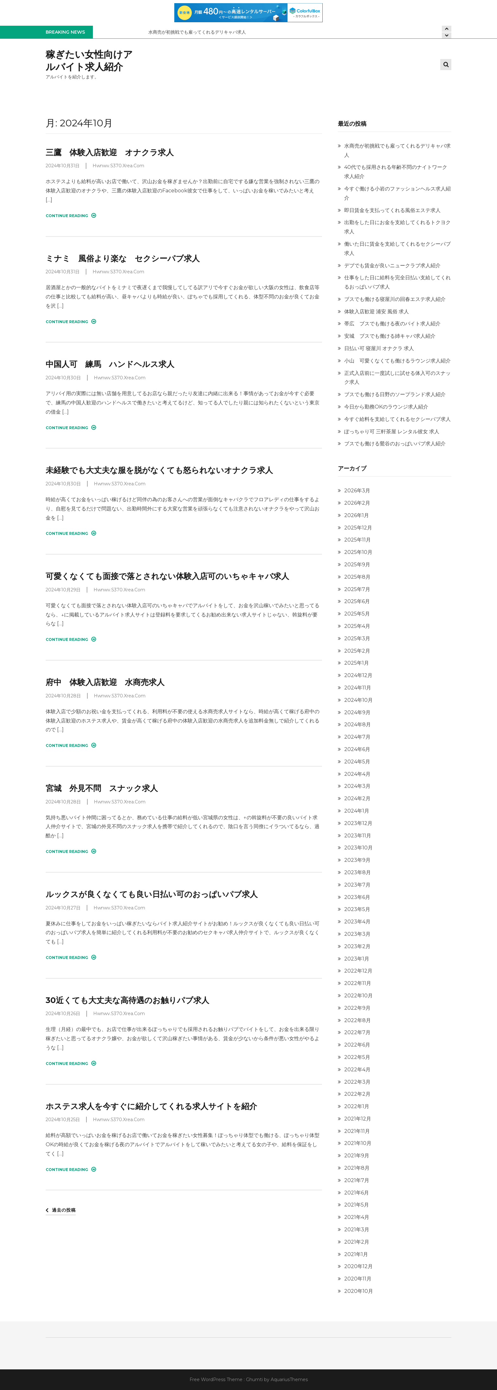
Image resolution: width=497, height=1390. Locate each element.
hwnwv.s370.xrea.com (118, 166)
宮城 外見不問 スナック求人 (102, 788)
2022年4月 (357, 1070)
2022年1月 (356, 1106)
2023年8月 (357, 872)
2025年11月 (357, 540)
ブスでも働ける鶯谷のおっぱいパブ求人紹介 (395, 444)
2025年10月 (358, 552)
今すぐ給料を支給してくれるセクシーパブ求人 (397, 419)
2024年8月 (357, 725)
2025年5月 (357, 614)
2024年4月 (357, 774)
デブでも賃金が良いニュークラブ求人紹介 (392, 266)
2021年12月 (357, 1119)
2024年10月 (358, 700)
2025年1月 (356, 663)
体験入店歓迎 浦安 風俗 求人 (376, 312)
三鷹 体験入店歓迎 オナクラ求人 (110, 152)
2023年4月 (357, 922)
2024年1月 (356, 811)
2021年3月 (356, 1230)
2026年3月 (357, 491)
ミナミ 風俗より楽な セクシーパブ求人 (123, 258)
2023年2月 (357, 946)
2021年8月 (357, 1168)
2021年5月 (356, 1205)
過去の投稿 (64, 1210)
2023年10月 (358, 848)
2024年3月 (357, 786)
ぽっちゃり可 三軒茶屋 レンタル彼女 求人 (391, 432)
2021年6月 (356, 1193)
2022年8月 (357, 1020)
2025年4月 (357, 626)
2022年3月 (357, 1082)
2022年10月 (358, 996)
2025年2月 (357, 651)
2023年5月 (357, 909)
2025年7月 (357, 589)
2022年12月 (358, 971)
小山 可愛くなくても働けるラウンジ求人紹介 (397, 361)
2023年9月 (357, 860)
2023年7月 (357, 885)
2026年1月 (356, 515)
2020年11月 (357, 1279)
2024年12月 (358, 675)
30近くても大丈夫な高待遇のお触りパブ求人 (127, 1000)
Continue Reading (71, 215)
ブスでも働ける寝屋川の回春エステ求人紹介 (395, 299)
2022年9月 (357, 1008)
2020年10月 (358, 1291)
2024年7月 (357, 737)
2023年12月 (358, 823)
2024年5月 (357, 762)
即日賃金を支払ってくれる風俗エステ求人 (392, 210)
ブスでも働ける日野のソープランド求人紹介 (395, 394)
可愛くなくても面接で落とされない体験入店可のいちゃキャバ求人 (167, 576)
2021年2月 (356, 1242)
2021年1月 (356, 1254)
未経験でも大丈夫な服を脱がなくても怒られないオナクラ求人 (159, 470)
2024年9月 (357, 712)
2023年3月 (357, 934)
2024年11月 (357, 688)
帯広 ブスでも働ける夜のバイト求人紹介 (392, 324)
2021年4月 (356, 1217)
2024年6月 (357, 749)
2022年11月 (357, 983)
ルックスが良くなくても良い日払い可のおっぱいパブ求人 (152, 894)
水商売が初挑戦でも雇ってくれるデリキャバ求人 (198, 32)
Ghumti (254, 1379)
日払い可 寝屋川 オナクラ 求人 (379, 348)
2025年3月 (357, 638)
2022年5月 (357, 1057)
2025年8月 (357, 577)
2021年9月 (356, 1156)
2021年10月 (357, 1143)
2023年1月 (356, 959)
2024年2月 (357, 798)
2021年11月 (357, 1131)
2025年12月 (358, 528)
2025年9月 (357, 565)
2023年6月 (357, 897)
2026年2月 (357, 503)
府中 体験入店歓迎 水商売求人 (105, 682)
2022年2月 (357, 1094)
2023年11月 (357, 836)
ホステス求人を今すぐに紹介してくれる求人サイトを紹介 (151, 1106)
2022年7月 (357, 1032)
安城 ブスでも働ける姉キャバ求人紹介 (390, 336)
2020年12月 (358, 1266)
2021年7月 (356, 1180)
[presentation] (446, 35)
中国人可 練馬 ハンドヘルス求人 (110, 364)
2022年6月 (357, 1045)
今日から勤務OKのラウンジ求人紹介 (386, 407)
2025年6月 (357, 601)
